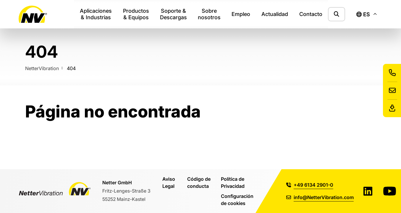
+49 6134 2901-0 (309, 185)
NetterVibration (42, 68)
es (363, 14)
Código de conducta (199, 182)
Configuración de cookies (237, 199)
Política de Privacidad (233, 182)
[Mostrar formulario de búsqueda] (336, 14)
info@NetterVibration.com (320, 197)
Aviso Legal (168, 182)
